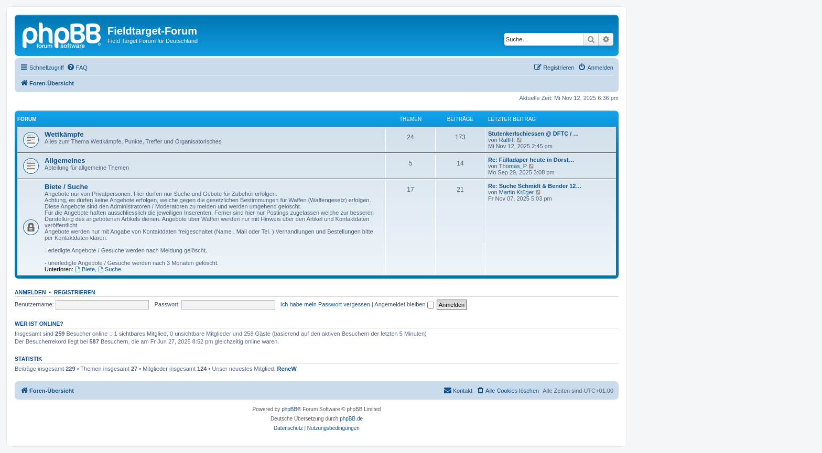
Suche (109, 269)
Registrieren (74, 292)
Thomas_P (513, 166)
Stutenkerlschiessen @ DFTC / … (533, 133)
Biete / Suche (66, 187)
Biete (85, 269)
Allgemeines (65, 160)
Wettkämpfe (64, 134)
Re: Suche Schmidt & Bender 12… (535, 186)
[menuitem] (77, 67)
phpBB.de (351, 419)
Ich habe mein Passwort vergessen (325, 304)
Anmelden (30, 292)
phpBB (289, 409)
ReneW (287, 369)
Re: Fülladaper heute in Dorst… (531, 160)
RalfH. (507, 140)
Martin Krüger (516, 192)
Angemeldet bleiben (404, 304)
